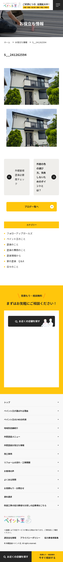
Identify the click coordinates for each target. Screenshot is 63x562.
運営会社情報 (10, 537)
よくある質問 (10, 479)
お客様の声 (9, 471)
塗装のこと (12, 244)
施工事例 (8, 453)
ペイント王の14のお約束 (15, 419)
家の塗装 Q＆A (15, 261)
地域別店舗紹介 (11, 428)
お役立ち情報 (21, 42)
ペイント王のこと (16, 239)
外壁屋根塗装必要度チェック (19, 177)
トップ (7, 402)
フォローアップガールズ (19, 233)
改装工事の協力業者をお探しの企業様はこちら (25, 505)
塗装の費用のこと (16, 250)
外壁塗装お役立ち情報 (14, 445)
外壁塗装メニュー (12, 436)
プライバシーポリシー (30, 537)
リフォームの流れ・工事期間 (17, 462)
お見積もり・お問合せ (14, 488)
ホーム (7, 42)
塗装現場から (14, 255)
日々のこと (12, 266)
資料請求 (8, 496)
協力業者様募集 (51, 537)
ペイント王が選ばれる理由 (16, 410)
